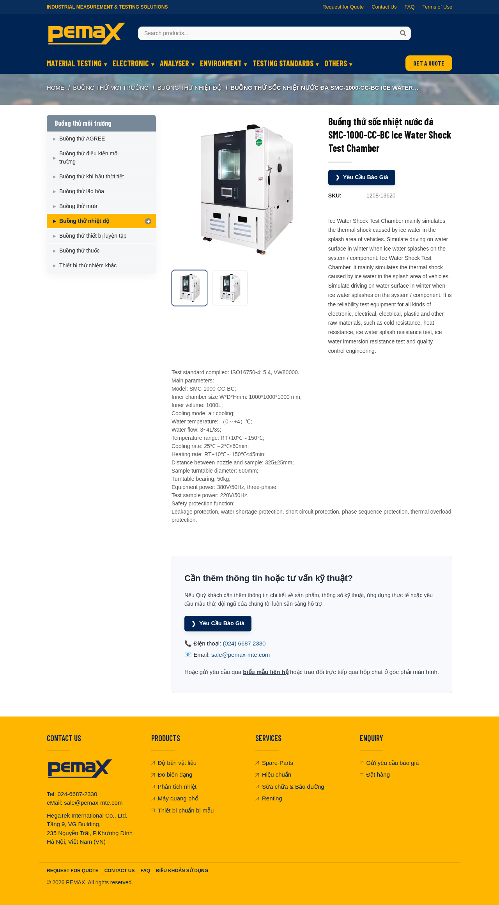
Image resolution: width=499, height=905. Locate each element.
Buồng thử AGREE (82, 138)
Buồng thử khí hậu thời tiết (91, 176)
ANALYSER (174, 63)
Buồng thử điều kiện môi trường (89, 157)
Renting (268, 797)
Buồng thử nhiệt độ (189, 87)
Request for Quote (343, 7)
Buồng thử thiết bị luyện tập (93, 236)
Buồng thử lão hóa (81, 191)
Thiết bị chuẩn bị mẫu (182, 809)
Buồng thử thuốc (79, 250)
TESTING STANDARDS (283, 63)
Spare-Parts (274, 761)
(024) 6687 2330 (244, 642)
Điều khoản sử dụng (182, 869)
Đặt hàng (375, 773)
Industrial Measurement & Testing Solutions (107, 7)
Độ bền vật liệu (174, 761)
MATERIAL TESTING (74, 63)
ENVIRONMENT (221, 63)
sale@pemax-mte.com (240, 653)
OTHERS (335, 63)
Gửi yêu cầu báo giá (389, 761)
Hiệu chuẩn (273, 773)
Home (55, 87)
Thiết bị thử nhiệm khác (88, 265)
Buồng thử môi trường (111, 87)
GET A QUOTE (428, 63)
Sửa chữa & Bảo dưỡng (289, 785)
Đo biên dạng (172, 773)
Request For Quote (73, 869)
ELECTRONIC (131, 63)
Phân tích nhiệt (174, 785)
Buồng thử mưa (78, 206)
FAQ (409, 7)
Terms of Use (437, 7)
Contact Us (384, 7)
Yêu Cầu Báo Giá (362, 177)
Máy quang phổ (174, 797)
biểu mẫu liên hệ (265, 670)
